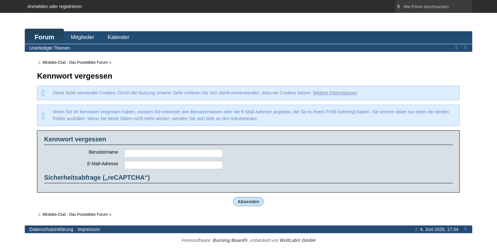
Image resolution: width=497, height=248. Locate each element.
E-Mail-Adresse (102, 163)
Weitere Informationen (335, 92)
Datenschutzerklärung (51, 229)
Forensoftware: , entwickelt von (248, 240)
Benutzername (103, 152)
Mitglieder (82, 37)
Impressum (88, 229)
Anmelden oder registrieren (54, 6)
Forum (44, 37)
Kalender (118, 37)
